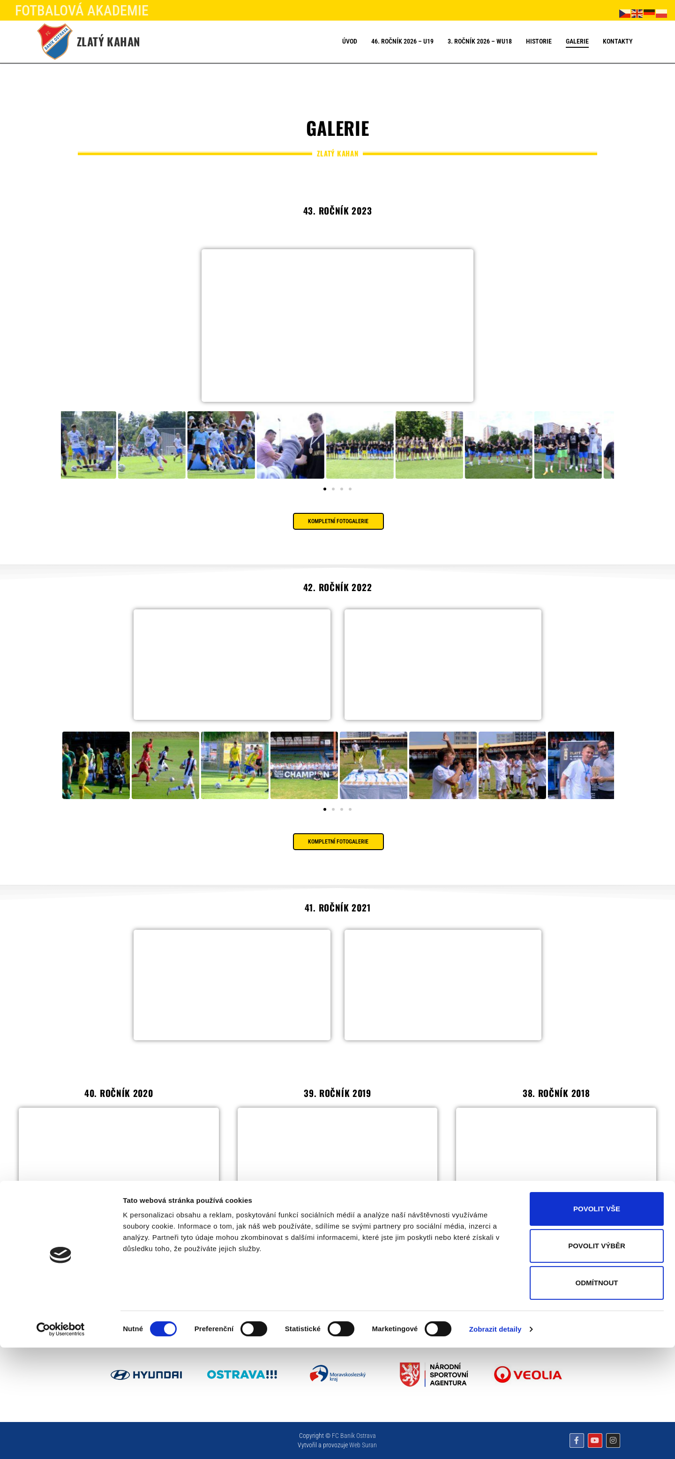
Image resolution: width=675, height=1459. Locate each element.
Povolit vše (596, 1320)
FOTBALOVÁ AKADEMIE (82, 10)
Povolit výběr (596, 1357)
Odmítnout (597, 1394)
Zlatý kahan (108, 41)
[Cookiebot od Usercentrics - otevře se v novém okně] (61, 1441)
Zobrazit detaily (495, 1440)
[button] (324, 489)
